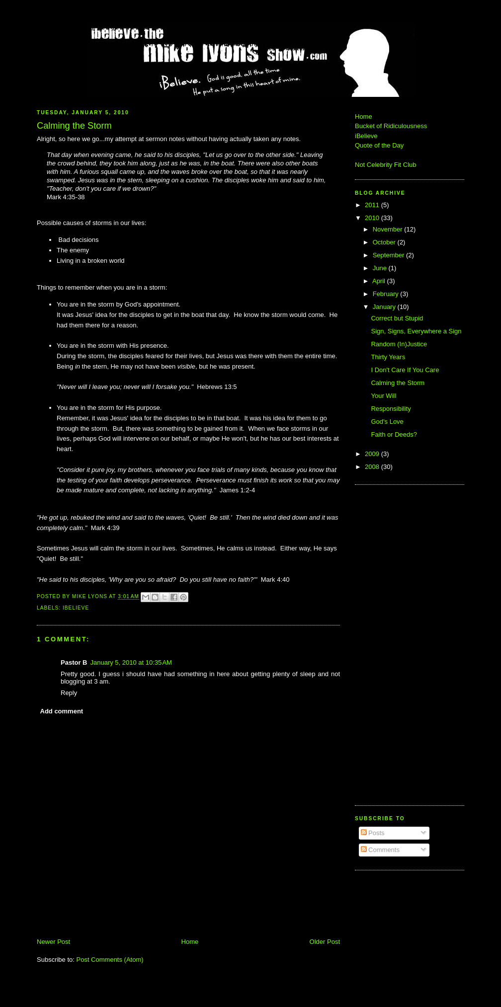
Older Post (325, 941)
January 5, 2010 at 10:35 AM (130, 662)
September (389, 255)
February (387, 294)
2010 (373, 218)
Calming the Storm (397, 383)
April (379, 281)
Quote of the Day (379, 145)
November (389, 229)
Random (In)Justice (399, 344)
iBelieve (76, 608)
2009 (373, 454)
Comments (380, 849)
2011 (373, 205)
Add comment (62, 711)
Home (190, 941)
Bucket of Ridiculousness (391, 126)
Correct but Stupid (397, 318)
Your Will (383, 395)
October (385, 242)
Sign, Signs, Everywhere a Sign (416, 331)
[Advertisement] (385, 644)
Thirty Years (388, 357)
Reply (69, 693)
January (385, 306)
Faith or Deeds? (394, 434)
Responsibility (391, 408)
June (381, 268)
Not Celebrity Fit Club (386, 164)
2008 (373, 466)
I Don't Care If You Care (405, 370)
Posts (373, 833)
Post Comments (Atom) (110, 959)
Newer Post (53, 941)
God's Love (387, 421)
